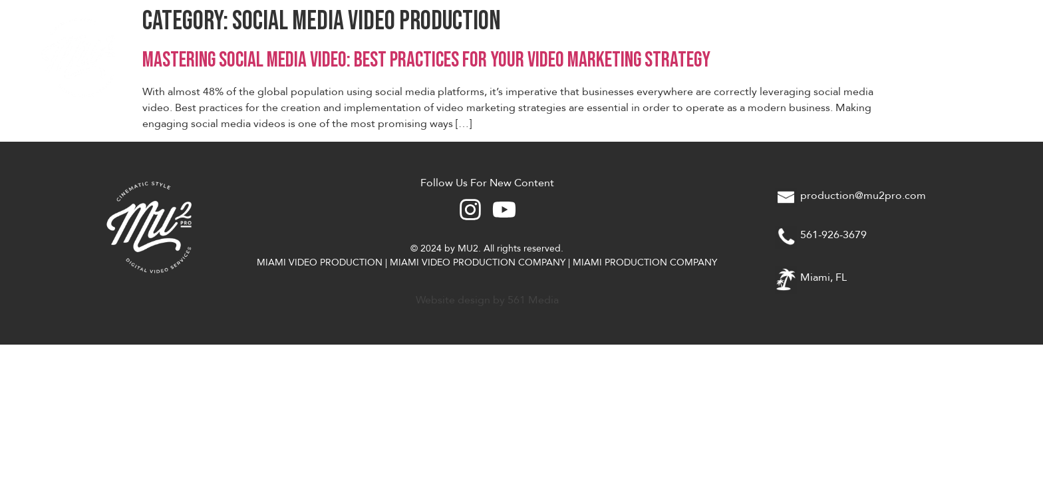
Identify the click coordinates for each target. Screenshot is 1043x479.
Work (840, 56)
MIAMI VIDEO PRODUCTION (319, 262)
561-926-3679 (833, 235)
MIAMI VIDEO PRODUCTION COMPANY (477, 262)
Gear (907, 56)
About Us (763, 56)
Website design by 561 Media (487, 300)
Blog (973, 56)
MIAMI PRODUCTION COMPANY (645, 262)
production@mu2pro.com (863, 195)
